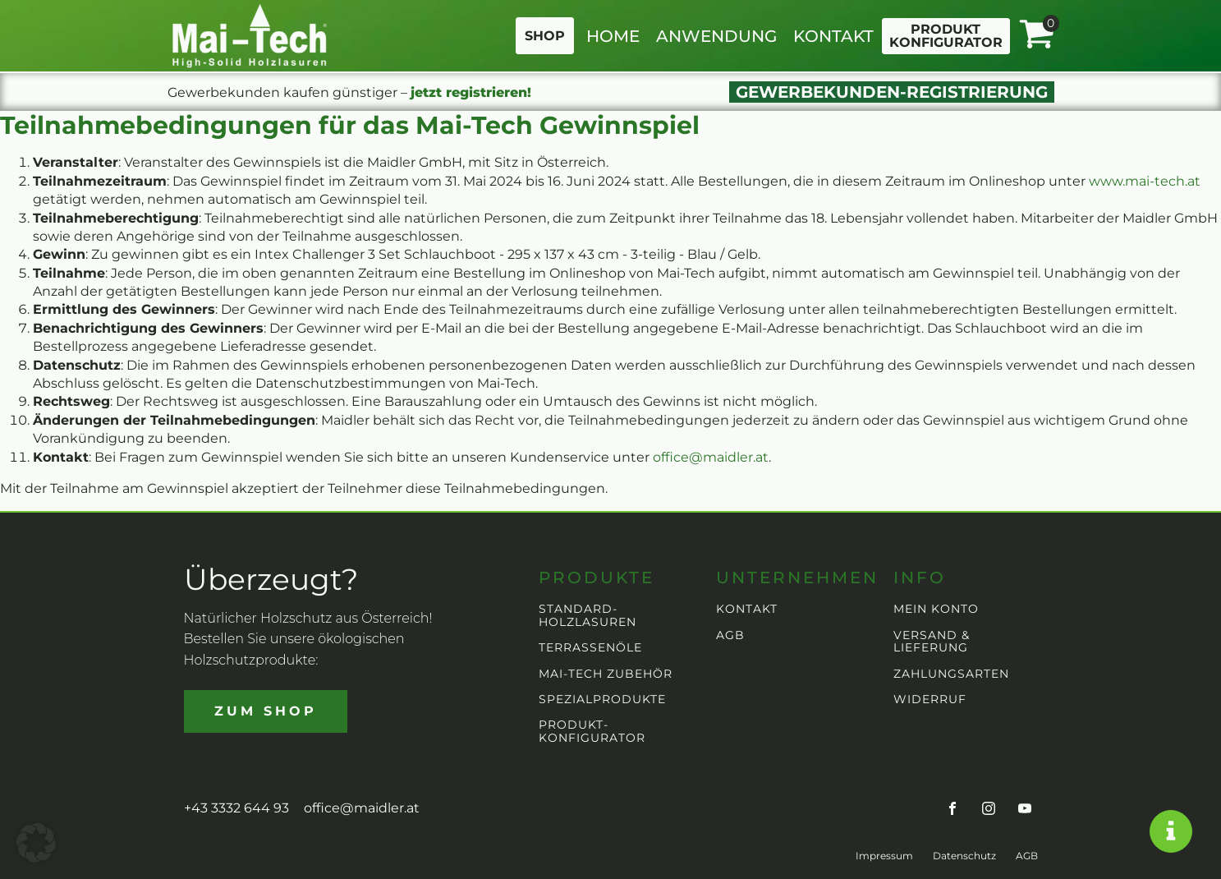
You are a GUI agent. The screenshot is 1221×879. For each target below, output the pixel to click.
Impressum (884, 855)
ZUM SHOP (265, 711)
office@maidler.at (711, 457)
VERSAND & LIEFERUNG (931, 642)
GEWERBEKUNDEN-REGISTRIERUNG (892, 92)
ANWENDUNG (716, 36)
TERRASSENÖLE (590, 648)
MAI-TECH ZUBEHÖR (605, 674)
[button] (36, 843)
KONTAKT (833, 36)
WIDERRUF (929, 699)
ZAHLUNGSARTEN (951, 674)
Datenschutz (964, 855)
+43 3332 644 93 (236, 808)
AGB (730, 635)
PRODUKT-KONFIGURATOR (592, 731)
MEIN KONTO (936, 609)
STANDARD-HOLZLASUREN (587, 615)
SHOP (545, 36)
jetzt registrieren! (471, 92)
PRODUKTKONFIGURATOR (946, 35)
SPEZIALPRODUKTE (602, 699)
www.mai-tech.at (1144, 181)
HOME (613, 36)
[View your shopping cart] (1036, 35)
